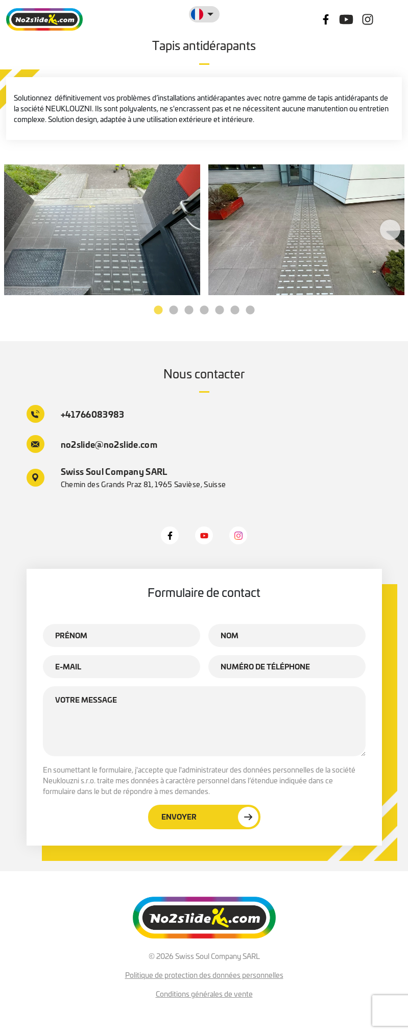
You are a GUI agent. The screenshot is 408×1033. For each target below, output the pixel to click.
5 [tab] (219, 310)
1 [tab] (158, 310)
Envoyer (209, 817)
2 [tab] (174, 310)
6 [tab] (235, 310)
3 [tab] (189, 310)
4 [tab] (204, 310)
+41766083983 (76, 414)
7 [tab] (250, 310)
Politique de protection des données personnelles (204, 975)
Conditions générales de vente (204, 994)
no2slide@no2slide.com (92, 444)
